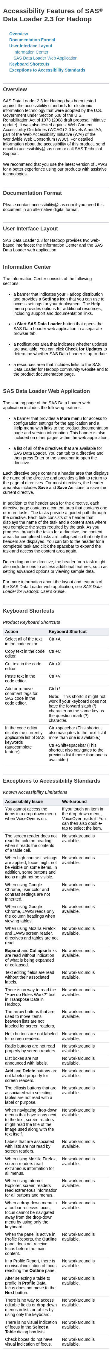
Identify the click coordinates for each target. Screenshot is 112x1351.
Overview (18, 33)
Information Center (30, 52)
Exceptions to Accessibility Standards (47, 70)
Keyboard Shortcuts (29, 64)
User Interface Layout (30, 45)
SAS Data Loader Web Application (45, 58)
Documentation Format (32, 39)
